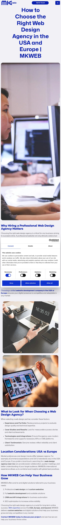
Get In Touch (39, 3)
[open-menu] (57, 3)
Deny (11, 283)
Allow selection (30, 283)
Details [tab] (30, 246)
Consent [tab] (11, 246)
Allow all (50, 283)
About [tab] (50, 246)
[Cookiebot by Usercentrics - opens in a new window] (50, 240)
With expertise (14, 508)
